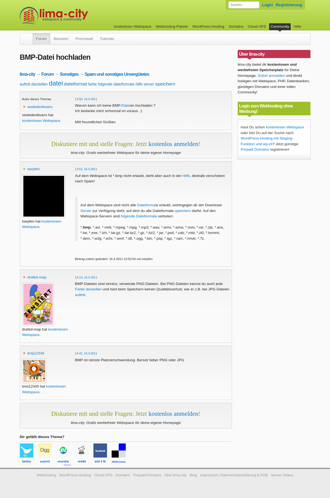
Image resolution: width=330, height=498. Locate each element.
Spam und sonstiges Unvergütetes (117, 74)
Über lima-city (175, 475)
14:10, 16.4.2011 (86, 277)
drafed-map (36, 277)
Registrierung (289, 4)
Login (267, 4)
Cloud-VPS (257, 26)
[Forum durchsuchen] (243, 4)
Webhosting (46, 475)
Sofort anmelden (271, 76)
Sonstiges (69, 74)
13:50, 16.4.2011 (86, 99)
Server (85, 211)
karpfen (33, 169)
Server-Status (282, 475)
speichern (165, 84)
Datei (126, 105)
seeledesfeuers (39, 107)
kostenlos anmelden (173, 143)
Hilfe (297, 26)
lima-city (27, 74)
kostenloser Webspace (132, 26)
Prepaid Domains (255, 149)
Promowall (84, 39)
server (149, 84)
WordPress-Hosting (208, 26)
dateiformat (75, 84)
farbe (92, 84)
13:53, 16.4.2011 (86, 169)
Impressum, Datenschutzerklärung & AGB (234, 475)
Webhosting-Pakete (172, 26)
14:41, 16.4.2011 (86, 353)
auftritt (25, 84)
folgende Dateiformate (139, 216)
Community (280, 26)
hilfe (139, 84)
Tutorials (107, 39)
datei (56, 83)
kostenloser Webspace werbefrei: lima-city (74, 15)
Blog (193, 475)
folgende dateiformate (116, 84)
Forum (41, 39)
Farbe (80, 289)
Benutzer (61, 39)
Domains (236, 26)
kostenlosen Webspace (41, 121)
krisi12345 (35, 353)
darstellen (39, 84)
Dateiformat (146, 205)
